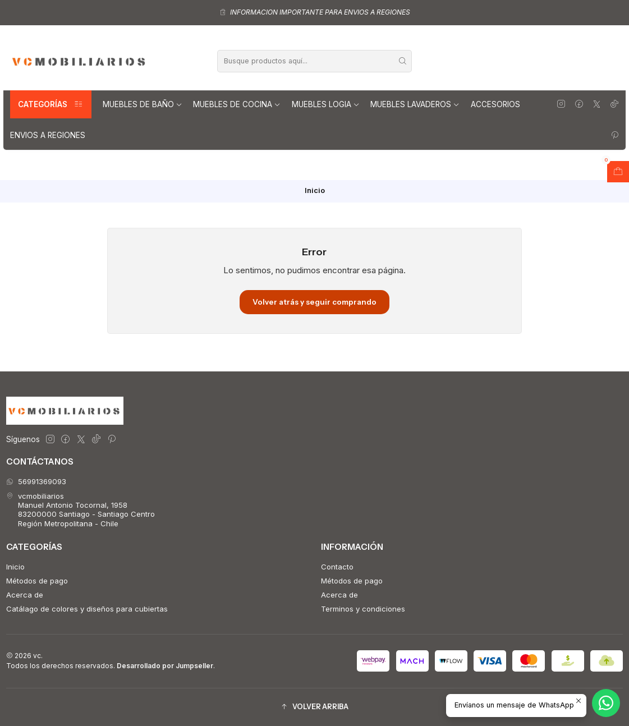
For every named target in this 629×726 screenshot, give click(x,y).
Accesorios (495, 104)
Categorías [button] (51, 104)
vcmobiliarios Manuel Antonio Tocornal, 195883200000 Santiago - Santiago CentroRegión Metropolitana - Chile (80, 509)
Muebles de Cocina (237, 104)
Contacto (337, 566)
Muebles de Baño (142, 104)
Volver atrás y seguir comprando (314, 301)
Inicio (15, 566)
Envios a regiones (47, 135)
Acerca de (24, 594)
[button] (314, 707)
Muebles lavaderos (415, 104)
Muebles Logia (326, 104)
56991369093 (36, 481)
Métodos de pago (37, 580)
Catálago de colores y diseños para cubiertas (87, 608)
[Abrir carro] (618, 171)
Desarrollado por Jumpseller (165, 665)
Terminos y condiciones (363, 608)
